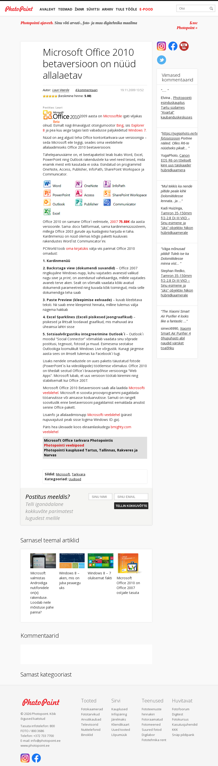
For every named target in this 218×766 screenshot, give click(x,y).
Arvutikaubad (91, 719)
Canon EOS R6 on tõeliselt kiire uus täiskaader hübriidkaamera (176, 162)
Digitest (177, 714)
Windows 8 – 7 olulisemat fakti (100, 575)
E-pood (146, 9)
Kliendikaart (120, 724)
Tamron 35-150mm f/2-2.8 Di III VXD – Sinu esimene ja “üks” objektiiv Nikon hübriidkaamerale (177, 223)
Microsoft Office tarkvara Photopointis (78, 440)
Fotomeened (151, 724)
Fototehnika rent (154, 740)
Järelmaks (118, 719)
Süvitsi (93, 9)
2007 (120, 221)
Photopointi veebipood (64, 445)
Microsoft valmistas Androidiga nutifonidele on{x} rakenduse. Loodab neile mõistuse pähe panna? (42, 592)
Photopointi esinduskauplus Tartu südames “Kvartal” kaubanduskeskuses (176, 107)
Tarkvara (78, 474)
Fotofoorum (180, 709)
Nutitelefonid (90, 729)
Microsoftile (112, 116)
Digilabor (148, 735)
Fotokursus (180, 719)
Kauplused (119, 709)
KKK (175, 729)
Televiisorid (89, 724)
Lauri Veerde (60, 90)
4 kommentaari (86, 90)
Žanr (79, 9)
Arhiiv (107, 9)
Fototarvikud (90, 714)
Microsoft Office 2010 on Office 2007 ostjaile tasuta (128, 585)
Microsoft (63, 474)
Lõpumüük (119, 735)
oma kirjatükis (77, 248)
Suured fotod (152, 729)
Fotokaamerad (92, 709)
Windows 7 (137, 130)
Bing (119, 125)
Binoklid (87, 735)
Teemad (65, 9)
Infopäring (119, 714)
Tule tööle (126, 9)
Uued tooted (120, 729)
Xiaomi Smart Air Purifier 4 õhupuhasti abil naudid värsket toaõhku (176, 338)
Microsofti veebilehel (103, 414)
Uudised (75, 479)
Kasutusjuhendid (184, 724)
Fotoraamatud (152, 719)
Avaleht (47, 9)
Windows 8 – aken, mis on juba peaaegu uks (70, 580)
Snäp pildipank (183, 735)
